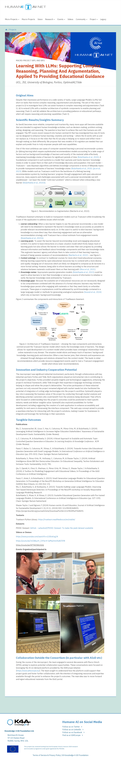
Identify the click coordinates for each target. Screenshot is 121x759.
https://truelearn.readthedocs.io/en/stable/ (56, 519)
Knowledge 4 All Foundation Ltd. (19, 731)
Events (61, 19)
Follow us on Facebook (73, 732)
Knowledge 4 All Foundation (76, 755)
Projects (12, 29)
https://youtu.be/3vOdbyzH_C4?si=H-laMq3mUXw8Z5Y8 (40, 541)
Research (50, 19)
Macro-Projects (28, 19)
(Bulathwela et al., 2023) (83, 272)
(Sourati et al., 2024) (93, 292)
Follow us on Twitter (72, 726)
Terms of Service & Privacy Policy (47, 755)
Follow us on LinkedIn (73, 729)
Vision (40, 19)
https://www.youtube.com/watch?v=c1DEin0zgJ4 (37, 536)
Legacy (103, 19)
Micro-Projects (12, 19)
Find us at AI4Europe (73, 735)
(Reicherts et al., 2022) (78, 255)
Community (81, 19)
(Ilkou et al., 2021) (87, 269)
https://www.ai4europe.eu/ (28, 670)
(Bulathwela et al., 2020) (88, 157)
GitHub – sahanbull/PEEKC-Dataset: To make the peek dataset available (61, 528)
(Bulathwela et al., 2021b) (34, 182)
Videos (70, 19)
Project (94, 19)
